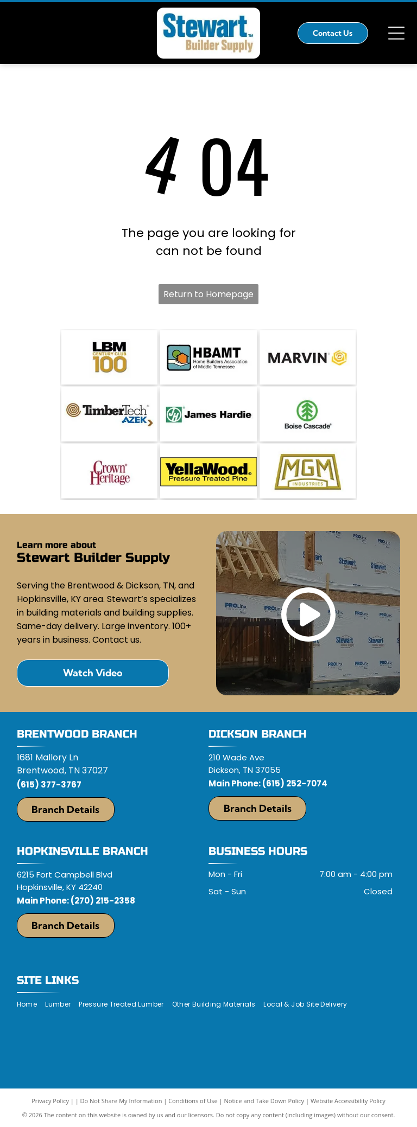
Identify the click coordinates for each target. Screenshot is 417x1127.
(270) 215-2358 (103, 900)
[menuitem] (31, 1004)
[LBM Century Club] (109, 357)
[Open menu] (396, 33)
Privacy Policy (50, 1101)
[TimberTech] (109, 414)
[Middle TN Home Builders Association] (208, 357)
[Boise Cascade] (308, 414)
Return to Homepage (208, 294)
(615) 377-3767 (49, 784)
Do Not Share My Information (121, 1101)
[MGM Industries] (308, 471)
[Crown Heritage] (109, 471)
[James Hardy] (208, 414)
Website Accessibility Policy (348, 1101)
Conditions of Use (193, 1101)
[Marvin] (308, 357)
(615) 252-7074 (294, 783)
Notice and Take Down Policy (264, 1101)
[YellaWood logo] (208, 471)
